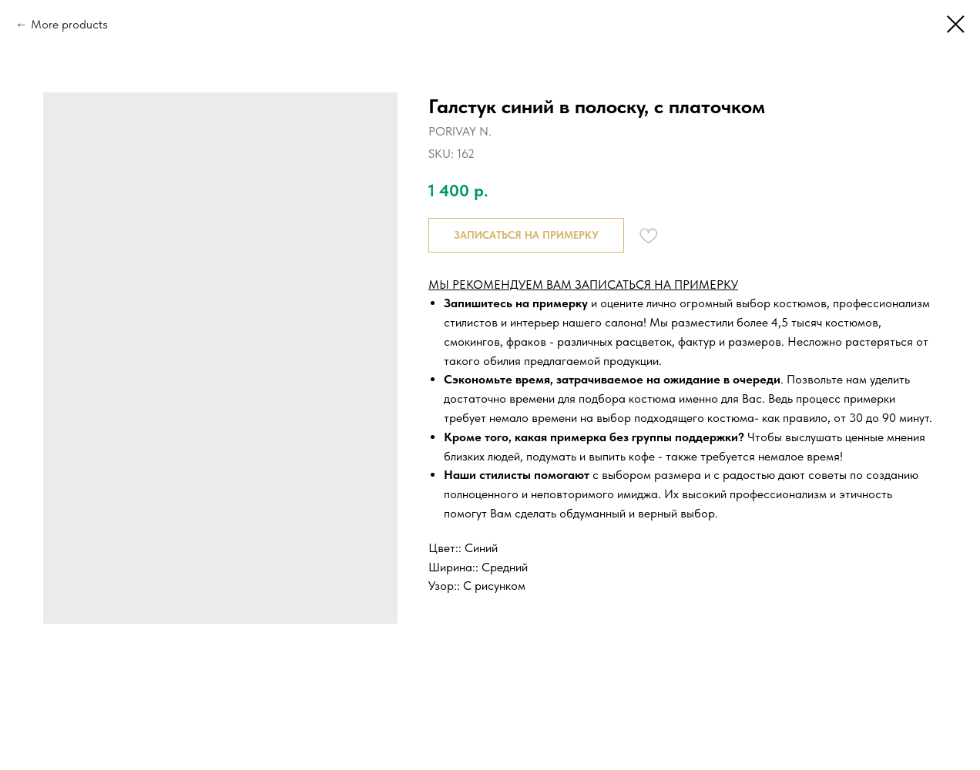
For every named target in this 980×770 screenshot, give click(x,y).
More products (69, 24)
